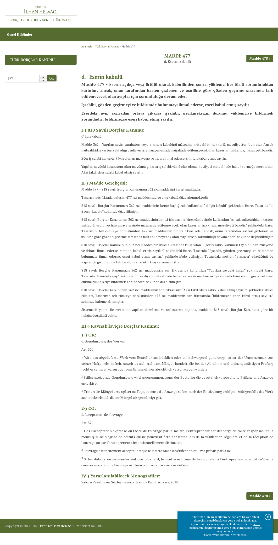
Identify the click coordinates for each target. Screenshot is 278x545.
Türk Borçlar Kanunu (107, 48)
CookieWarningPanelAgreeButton (225, 535)
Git (51, 80)
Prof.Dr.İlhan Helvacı (238, 14)
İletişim (265, 14)
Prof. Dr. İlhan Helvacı (56, 538)
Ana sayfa (209, 14)
